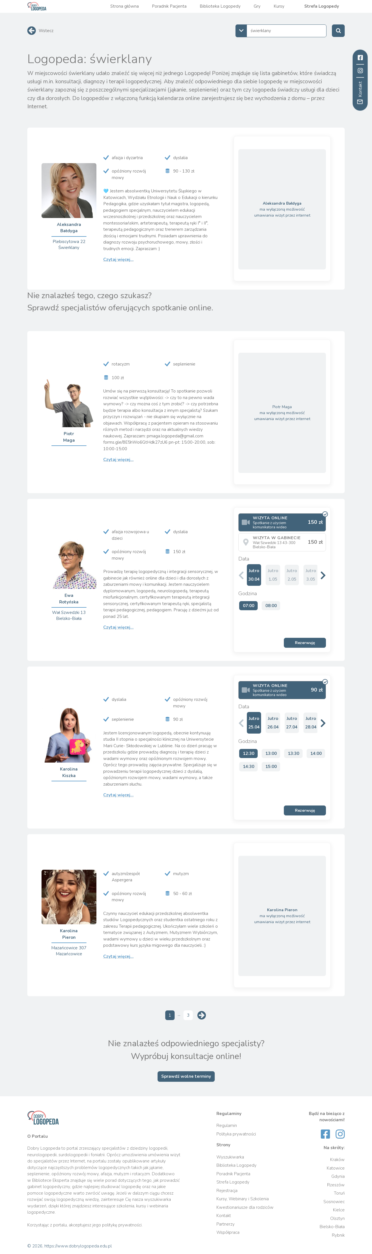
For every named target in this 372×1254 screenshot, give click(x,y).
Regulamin (226, 1125)
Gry (257, 6)
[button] (323, 575)
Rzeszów (336, 1185)
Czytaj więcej (118, 259)
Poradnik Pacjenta (169, 6)
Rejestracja (226, 1190)
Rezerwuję (305, 642)
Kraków (337, 1159)
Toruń (339, 1193)
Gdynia (338, 1176)
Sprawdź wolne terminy (186, 1076)
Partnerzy (225, 1224)
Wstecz (46, 31)
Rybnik (338, 1235)
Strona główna (124, 6)
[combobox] (280, 30)
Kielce (339, 1210)
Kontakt (223, 1215)
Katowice (336, 1168)
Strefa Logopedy (321, 6)
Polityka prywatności (236, 1134)
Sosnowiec (334, 1202)
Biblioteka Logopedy (220, 6)
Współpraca (227, 1232)
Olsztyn (337, 1218)
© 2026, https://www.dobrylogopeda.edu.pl (69, 1246)
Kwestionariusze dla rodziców (245, 1207)
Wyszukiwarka (230, 1157)
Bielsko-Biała (332, 1227)
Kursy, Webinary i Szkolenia (242, 1199)
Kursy (279, 6)
